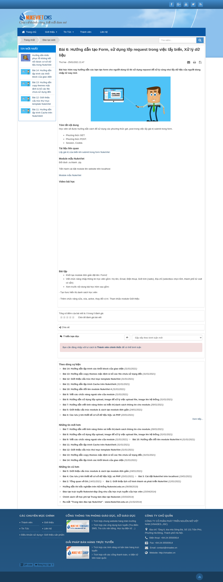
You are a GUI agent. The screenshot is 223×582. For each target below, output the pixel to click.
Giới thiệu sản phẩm (53, 534)
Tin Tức (67, 32)
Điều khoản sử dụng (30, 534)
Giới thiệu (50, 32)
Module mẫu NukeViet (70, 175)
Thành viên (85, 32)
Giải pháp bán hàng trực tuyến (90, 542)
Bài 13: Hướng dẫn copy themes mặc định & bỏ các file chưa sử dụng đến (41, 87)
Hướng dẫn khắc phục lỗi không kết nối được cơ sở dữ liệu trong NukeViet (41, 60)
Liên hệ (103, 32)
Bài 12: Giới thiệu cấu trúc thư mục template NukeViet (41, 100)
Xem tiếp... (197, 419)
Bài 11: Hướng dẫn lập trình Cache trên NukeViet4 (42, 112)
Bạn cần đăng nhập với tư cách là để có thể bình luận (102, 347)
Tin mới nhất (29, 48)
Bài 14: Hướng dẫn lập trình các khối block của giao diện (42, 73)
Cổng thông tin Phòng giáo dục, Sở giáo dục (101, 515)
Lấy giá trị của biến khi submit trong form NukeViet (84, 152)
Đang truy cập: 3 (44, 565)
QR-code (26, 565)
